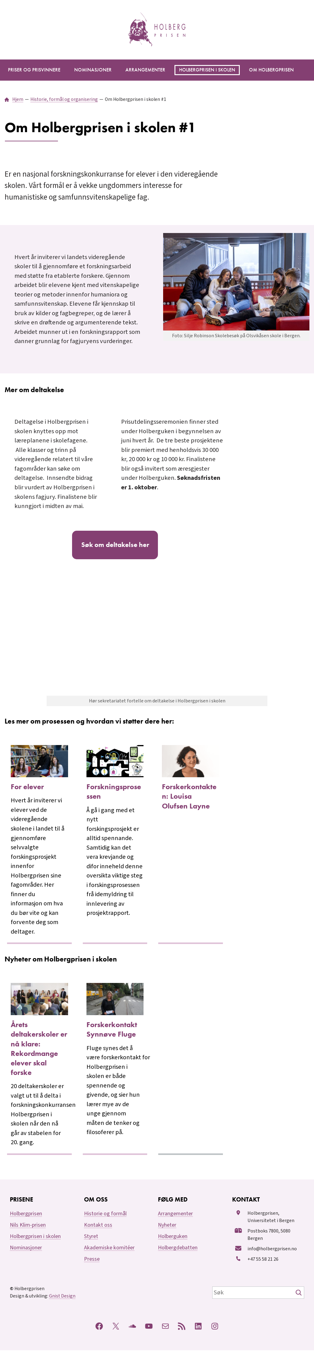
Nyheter (167, 1228)
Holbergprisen (26, 1217)
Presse (92, 1262)
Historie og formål (105, 1217)
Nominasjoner (26, 1251)
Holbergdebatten (177, 1251)
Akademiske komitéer (109, 1251)
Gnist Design (62, 1298)
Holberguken (172, 1239)
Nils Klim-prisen (28, 1228)
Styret (91, 1239)
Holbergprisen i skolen (35, 1239)
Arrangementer (175, 1217)
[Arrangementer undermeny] (145, 70)
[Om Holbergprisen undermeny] (271, 70)
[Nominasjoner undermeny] (93, 70)
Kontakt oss (98, 1228)
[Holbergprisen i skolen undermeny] (207, 70)
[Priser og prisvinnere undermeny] (34, 70)
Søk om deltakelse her (115, 546)
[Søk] (299, 1295)
